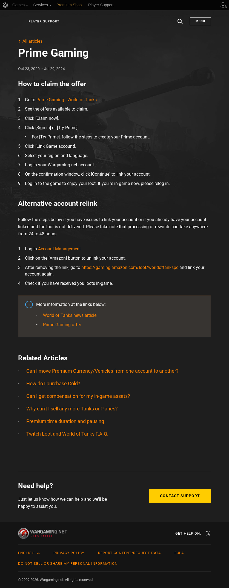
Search (180, 24)
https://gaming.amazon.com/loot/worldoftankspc (129, 267)
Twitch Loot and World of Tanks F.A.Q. (67, 434)
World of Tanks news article (69, 315)
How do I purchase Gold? (53, 383)
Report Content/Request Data (129, 553)
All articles (32, 41)
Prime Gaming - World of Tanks (66, 99)
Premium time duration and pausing (65, 421)
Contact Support (180, 496)
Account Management (59, 248)
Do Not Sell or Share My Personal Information (68, 563)
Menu (200, 21)
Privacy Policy (68, 553)
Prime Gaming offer (62, 324)
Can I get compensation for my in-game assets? (78, 396)
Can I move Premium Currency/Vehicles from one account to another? (102, 371)
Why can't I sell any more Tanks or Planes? (72, 409)
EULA (179, 553)
